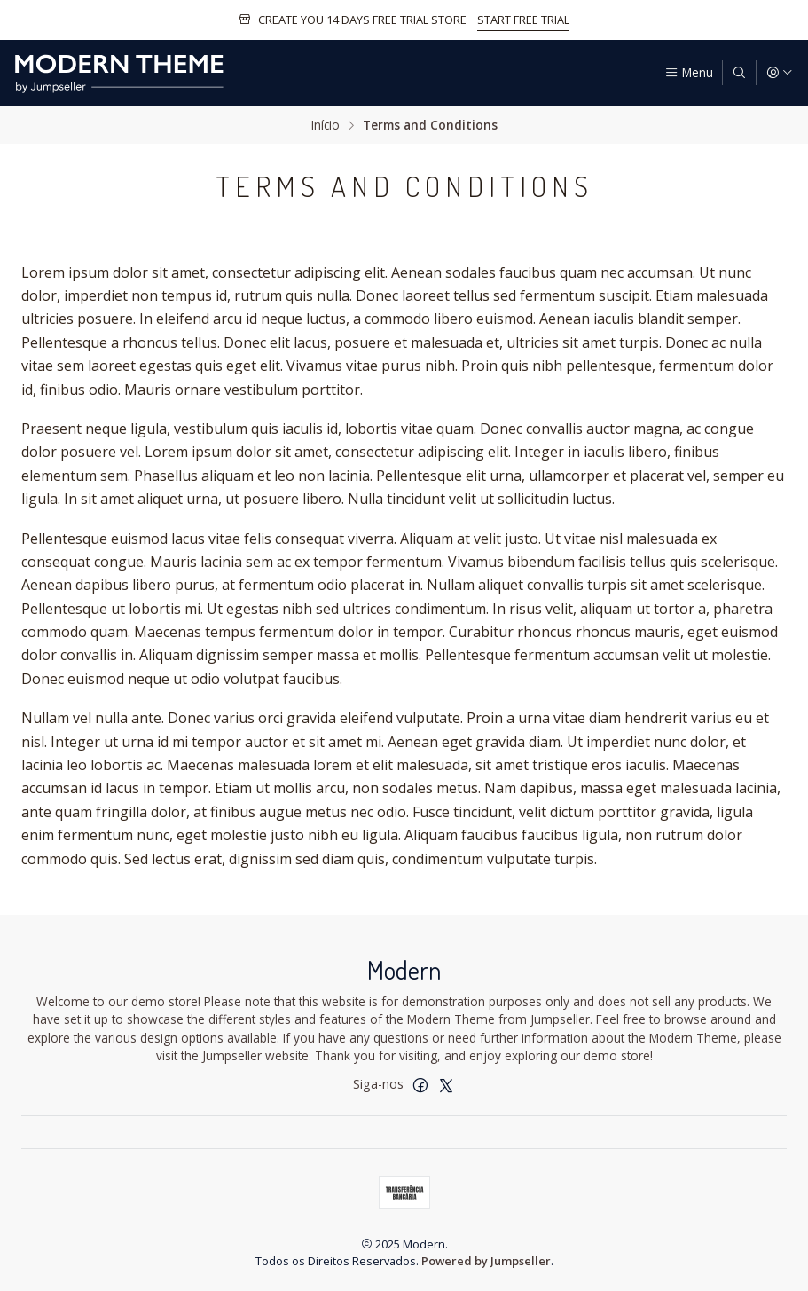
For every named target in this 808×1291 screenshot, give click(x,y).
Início (325, 125)
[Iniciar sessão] (779, 72)
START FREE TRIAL (523, 20)
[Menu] (689, 72)
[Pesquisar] (738, 72)
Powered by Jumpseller (486, 1261)
